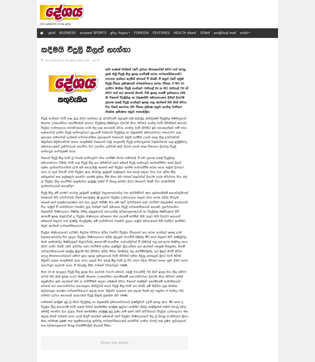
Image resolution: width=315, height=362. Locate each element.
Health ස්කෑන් (185, 33)
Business (67, 33)
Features (161, 33)
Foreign (141, 33)
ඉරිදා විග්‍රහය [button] (120, 33)
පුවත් (51, 33)
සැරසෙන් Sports (93, 33)
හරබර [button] (245, 33)
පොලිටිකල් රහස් (225, 33)
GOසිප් (205, 33)
